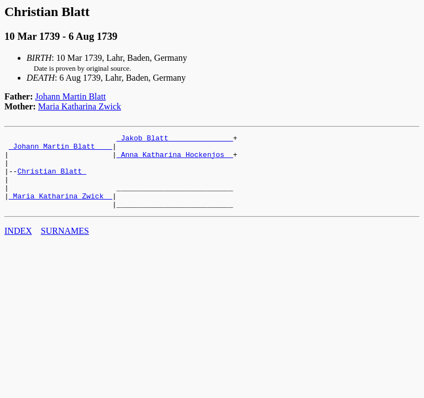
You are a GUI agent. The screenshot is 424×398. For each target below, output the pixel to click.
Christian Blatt (51, 179)
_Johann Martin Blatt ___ (60, 149)
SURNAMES (65, 245)
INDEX (18, 245)
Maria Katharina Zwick (79, 106)
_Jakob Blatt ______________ (175, 139)
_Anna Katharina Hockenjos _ (175, 159)
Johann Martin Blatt (70, 96)
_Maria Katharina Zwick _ (60, 209)
